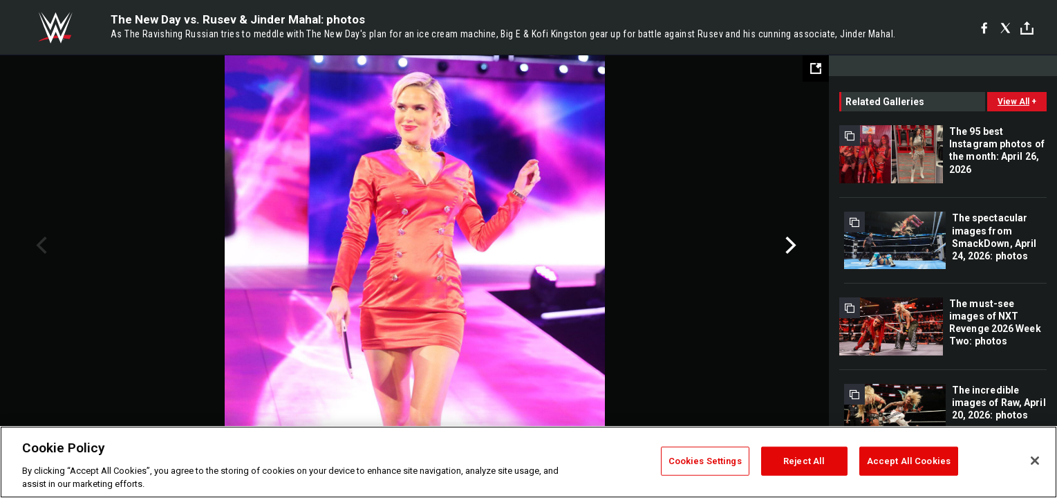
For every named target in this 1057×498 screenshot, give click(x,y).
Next (789, 245)
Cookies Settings (705, 461)
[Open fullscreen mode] (816, 68)
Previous (40, 245)
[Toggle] (1027, 28)
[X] (1005, 28)
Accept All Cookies (909, 461)
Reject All (804, 461)
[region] (528, 462)
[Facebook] (984, 28)
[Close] (1035, 460)
